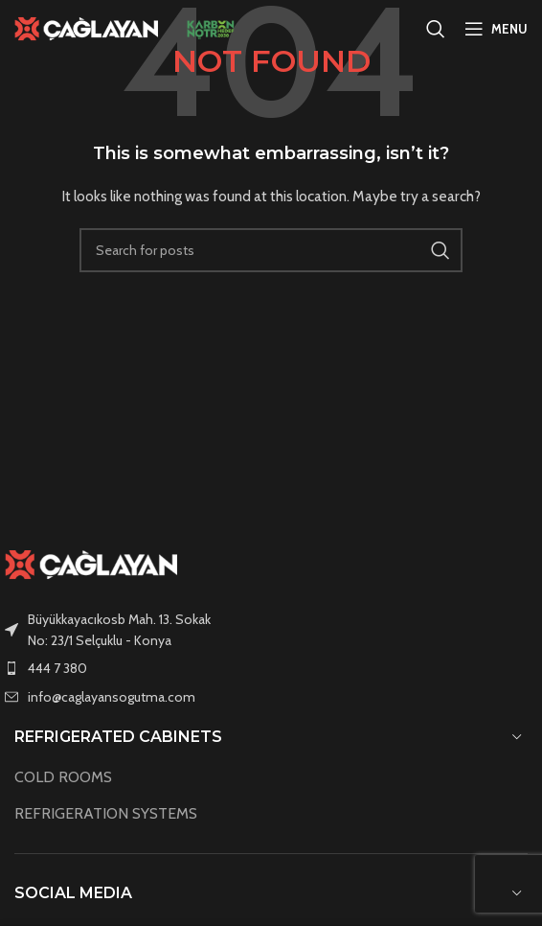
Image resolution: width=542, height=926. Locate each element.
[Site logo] (86, 26)
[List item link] (271, 668)
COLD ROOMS (63, 777)
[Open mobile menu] (496, 29)
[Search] (436, 29)
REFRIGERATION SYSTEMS (105, 813)
